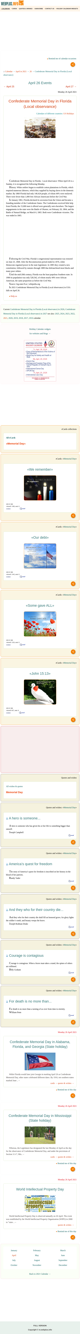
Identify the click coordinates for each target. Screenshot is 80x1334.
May (37, 1255)
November (37, 1265)
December (63, 1265)
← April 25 (9, 86)
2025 (57, 314)
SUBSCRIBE (38, 8)
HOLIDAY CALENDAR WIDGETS (67, 8)
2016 (31, 318)
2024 (62, 314)
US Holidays (68, 113)
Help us (13, 296)
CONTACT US (49, 8)
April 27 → (71, 86)
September (63, 1260)
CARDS (14, 8)
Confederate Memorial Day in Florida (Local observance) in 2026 (37, 309)
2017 (26, 318)
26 (31, 71)
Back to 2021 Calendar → (40, 1274)
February (37, 1250)
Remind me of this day (66, 1090)
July (14, 1260)
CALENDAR (5, 8)
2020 (10, 318)
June (63, 1255)
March (63, 1250)
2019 (16, 318)
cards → (53, 1083)
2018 (21, 318)
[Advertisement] (40, 32)
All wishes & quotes (14, 786)
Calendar (9, 71)
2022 (72, 314)
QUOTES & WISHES (25, 8)
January (14, 1250)
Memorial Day (70, 459)
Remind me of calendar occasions (61, 58)
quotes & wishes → (66, 1083)
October (14, 1265)
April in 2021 (20, 71)
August (37, 1260)
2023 (67, 314)
